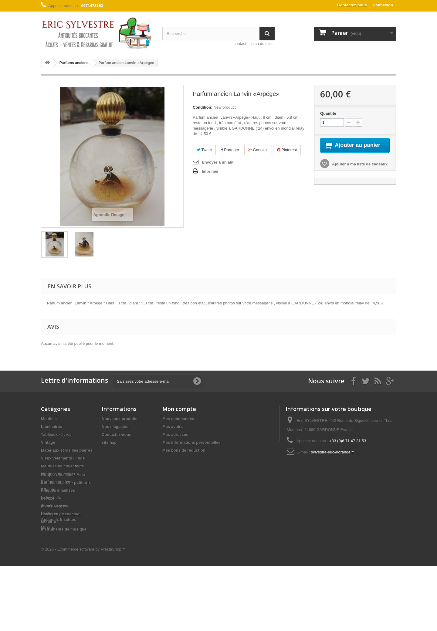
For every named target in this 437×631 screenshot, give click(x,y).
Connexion (383, 5)
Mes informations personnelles (191, 442)
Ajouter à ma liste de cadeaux (359, 171)
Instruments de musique (63, 529)
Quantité (328, 113)
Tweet (204, 150)
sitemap (109, 442)
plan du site (262, 43)
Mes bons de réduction (183, 450)
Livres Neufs (53, 571)
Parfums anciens (57, 482)
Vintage (48, 442)
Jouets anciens (55, 505)
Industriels (51, 497)
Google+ (258, 150)
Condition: (202, 107)
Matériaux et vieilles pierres (67, 450)
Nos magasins (115, 426)
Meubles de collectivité (62, 466)
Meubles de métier (58, 474)
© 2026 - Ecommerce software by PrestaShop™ (83, 614)
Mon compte (179, 408)
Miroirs (47, 592)
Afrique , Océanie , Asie (63, 540)
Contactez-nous (352, 5)
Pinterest (287, 150)
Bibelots (48, 489)
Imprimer (210, 171)
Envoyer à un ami (218, 162)
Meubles (49, 418)
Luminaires (51, 426)
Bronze (47, 563)
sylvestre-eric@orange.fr (332, 452)
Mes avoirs (172, 426)
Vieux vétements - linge (63, 458)
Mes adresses (175, 434)
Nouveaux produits (119, 418)
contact (240, 43)
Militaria (48, 521)
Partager (230, 150)
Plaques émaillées (58, 555)
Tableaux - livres (56, 434)
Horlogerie (51, 513)
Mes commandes (178, 418)
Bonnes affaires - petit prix (66, 547)
